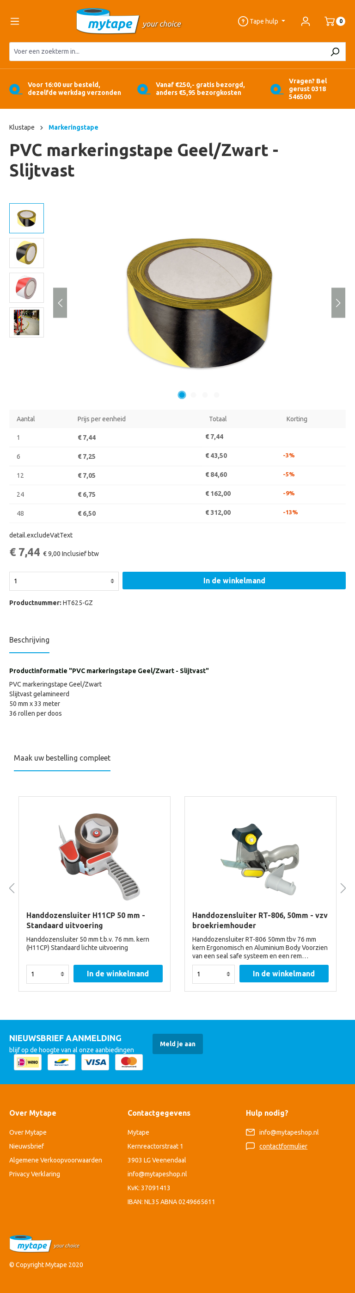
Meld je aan (178, 1044)
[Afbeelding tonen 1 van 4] (182, 395)
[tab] (29, 642)
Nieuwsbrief (26, 1146)
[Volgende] (338, 302)
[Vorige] (60, 302)
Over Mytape (28, 1132)
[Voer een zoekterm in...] (166, 51)
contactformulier (283, 1146)
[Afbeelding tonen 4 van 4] (217, 395)
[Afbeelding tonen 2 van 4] (193, 395)
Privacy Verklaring (34, 1174)
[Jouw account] (305, 21)
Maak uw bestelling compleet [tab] (62, 758)
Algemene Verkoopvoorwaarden (55, 1160)
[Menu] (14, 21)
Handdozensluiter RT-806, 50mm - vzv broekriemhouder (260, 920)
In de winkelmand (234, 580)
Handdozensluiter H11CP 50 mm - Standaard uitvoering (85, 920)
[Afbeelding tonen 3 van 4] (205, 395)
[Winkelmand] (331, 21)
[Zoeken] (335, 51)
